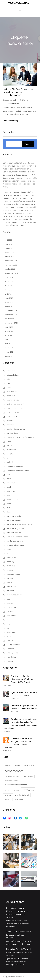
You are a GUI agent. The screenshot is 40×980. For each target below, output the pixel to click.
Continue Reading (10, 120)
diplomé (10, 462)
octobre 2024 (10, 319)
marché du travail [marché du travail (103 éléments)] (22, 795)
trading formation (13, 645)
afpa (8, 383)
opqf (8, 599)
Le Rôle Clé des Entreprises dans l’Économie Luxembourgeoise (18, 92)
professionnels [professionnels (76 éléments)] (18, 799)
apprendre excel (13, 400)
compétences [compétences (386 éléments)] (14, 771)
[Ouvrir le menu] (20, 10)
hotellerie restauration (15, 541)
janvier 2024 (9, 356)
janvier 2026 (9, 257)
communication (12, 450)
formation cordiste (14, 516)
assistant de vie (13, 412)
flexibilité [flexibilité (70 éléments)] (16, 790)
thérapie (10, 640)
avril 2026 (8, 244)
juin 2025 (8, 286)
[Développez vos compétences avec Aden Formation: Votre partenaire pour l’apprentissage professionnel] (6, 721)
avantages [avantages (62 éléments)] (7, 765)
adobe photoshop (14, 375)
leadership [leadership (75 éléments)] (8, 795)
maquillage (11, 562)
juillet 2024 (9, 331)
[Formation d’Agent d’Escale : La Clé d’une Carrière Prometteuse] (6, 708)
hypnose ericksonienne (15, 545)
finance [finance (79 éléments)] (7, 790)
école (9, 479)
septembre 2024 (11, 323)
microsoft (10, 591)
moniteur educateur (14, 595)
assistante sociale (13, 416)
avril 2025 (8, 294)
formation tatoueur (14, 533)
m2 (8, 553)
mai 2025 (8, 290)
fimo (8, 508)
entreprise (11, 491)
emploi (9, 487)
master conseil (12, 586)
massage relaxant (13, 574)
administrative (12, 371)
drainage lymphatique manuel (18, 470)
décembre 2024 (11, 311)
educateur (11, 483)
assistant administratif (15, 404)
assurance (10, 421)
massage (10, 570)
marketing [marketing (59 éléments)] (7, 799)
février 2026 (9, 252)
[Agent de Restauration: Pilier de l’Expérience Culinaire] (6, 694)
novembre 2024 (11, 315)
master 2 (10, 582)
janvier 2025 (9, 306)
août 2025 (9, 277)
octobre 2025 (10, 269)
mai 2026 (8, 240)
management (12, 557)
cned (9, 441)
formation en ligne (14, 520)
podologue (11, 603)
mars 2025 (9, 298)
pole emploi (11, 607)
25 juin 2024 (26, 100)
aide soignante (12, 392)
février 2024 (9, 352)
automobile (11, 425)
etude (9, 504)
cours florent (11, 454)
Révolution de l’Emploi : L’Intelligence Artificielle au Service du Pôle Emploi (22, 679)
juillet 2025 (9, 282)
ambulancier (11, 396)
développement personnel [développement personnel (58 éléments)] (11, 780)
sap (8, 628)
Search (28, 144)
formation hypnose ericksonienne (19, 524)
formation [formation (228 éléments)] (28, 789)
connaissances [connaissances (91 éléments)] (28, 776)
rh (7, 620)
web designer (12, 657)
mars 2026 (9, 248)
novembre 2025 (11, 265)
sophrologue (11, 632)
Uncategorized (10, 100)
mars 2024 (9, 348)
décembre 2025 (11, 261)
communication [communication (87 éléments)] (29, 765)
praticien (10, 611)
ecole (9, 474)
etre (8, 495)
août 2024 (9, 327)
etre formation (12, 499)
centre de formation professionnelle (20, 437)
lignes (9, 549)
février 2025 (9, 302)
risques (9, 624)
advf (8, 379)
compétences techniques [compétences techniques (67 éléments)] (12, 776)
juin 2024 (8, 335)
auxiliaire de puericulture (16, 429)
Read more (10, 926)
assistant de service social (16, 408)
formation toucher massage (17, 537)
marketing (11, 566)
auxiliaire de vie (12, 433)
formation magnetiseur (15, 528)
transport (10, 649)
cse (8, 458)
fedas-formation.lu (20, 3)
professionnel (12, 616)
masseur (10, 578)
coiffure (9, 446)
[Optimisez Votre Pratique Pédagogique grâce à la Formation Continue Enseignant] (6, 740)
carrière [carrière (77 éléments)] (17, 765)
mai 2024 (8, 340)
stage (9, 636)
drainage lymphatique (15, 466)
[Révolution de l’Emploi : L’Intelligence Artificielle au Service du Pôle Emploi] (6, 678)
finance (9, 512)
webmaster (11, 661)
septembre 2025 (11, 273)
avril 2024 (8, 344)
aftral (9, 387)
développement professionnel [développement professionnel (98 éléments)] (16, 785)
